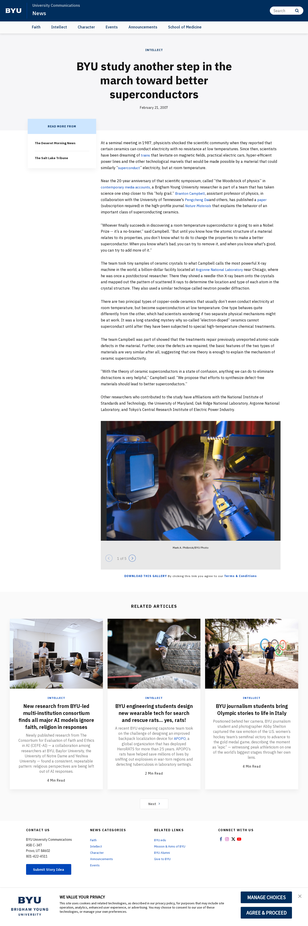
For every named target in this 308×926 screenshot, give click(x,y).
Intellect (59, 27)
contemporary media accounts (127, 187)
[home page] (13, 10)
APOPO (180, 745)
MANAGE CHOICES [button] (266, 897)
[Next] (132, 558)
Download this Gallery (145, 576)
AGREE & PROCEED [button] (266, 912)
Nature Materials (199, 205)
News (39, 13)
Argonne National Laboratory (221, 269)
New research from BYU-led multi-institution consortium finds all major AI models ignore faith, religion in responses (56, 720)
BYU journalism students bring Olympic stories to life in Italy (251, 713)
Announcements (143, 27)
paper (263, 199)
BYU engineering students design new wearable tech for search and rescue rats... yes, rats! (154, 716)
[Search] (286, 11)
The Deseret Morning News (56, 143)
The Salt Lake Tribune (52, 158)
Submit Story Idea (50, 876)
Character (86, 27)
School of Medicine (185, 27)
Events (112, 27)
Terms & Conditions (240, 576)
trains (146, 155)
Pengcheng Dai (197, 199)
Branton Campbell (191, 193)
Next (154, 810)
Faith (36, 27)
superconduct (130, 167)
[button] (300, 896)
